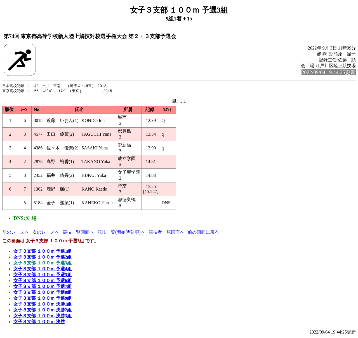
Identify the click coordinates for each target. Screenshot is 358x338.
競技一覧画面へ (78, 232)
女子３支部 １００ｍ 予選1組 (42, 251)
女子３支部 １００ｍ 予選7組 (42, 287)
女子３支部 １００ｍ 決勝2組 (42, 310)
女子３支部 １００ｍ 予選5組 (42, 275)
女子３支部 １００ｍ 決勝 (39, 322)
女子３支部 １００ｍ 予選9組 (42, 298)
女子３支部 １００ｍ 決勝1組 (42, 304)
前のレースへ (15, 232)
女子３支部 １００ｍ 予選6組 (42, 281)
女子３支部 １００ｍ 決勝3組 (42, 316)
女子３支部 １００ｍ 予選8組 (42, 292)
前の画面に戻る (203, 232)
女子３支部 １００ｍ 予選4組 (42, 269)
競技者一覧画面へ (166, 232)
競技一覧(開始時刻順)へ (121, 232)
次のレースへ (45, 232)
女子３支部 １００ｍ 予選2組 (42, 257)
